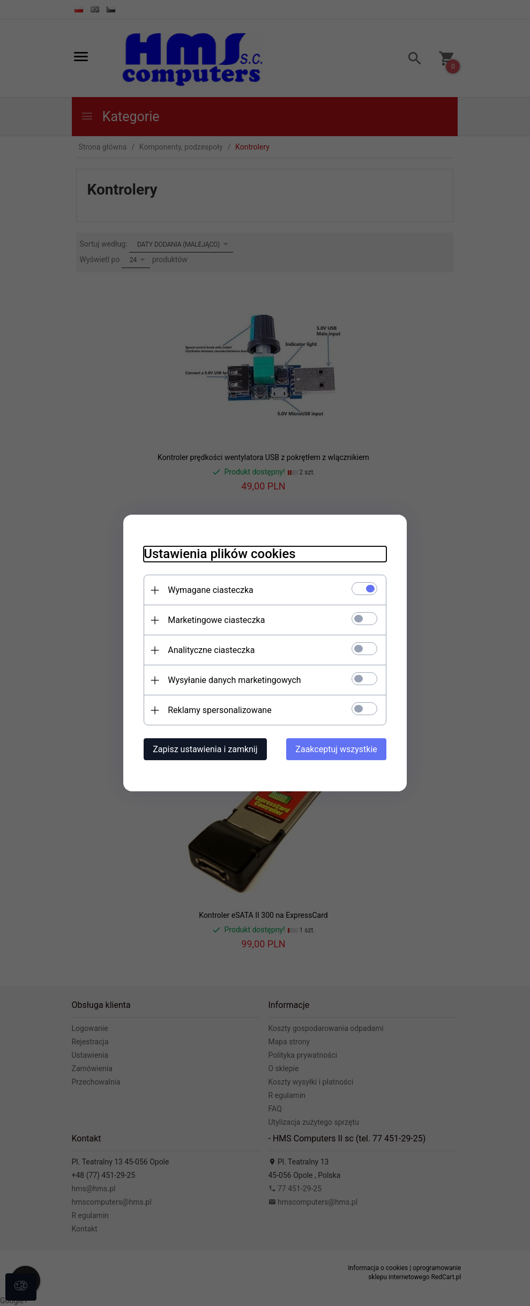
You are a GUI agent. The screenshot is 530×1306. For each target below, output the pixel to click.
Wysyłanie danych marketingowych (232, 680)
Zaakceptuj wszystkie (338, 749)
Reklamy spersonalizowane (218, 710)
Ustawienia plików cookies (218, 553)
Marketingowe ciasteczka (214, 620)
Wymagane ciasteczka (209, 590)
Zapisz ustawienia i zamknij (203, 749)
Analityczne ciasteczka (209, 650)
